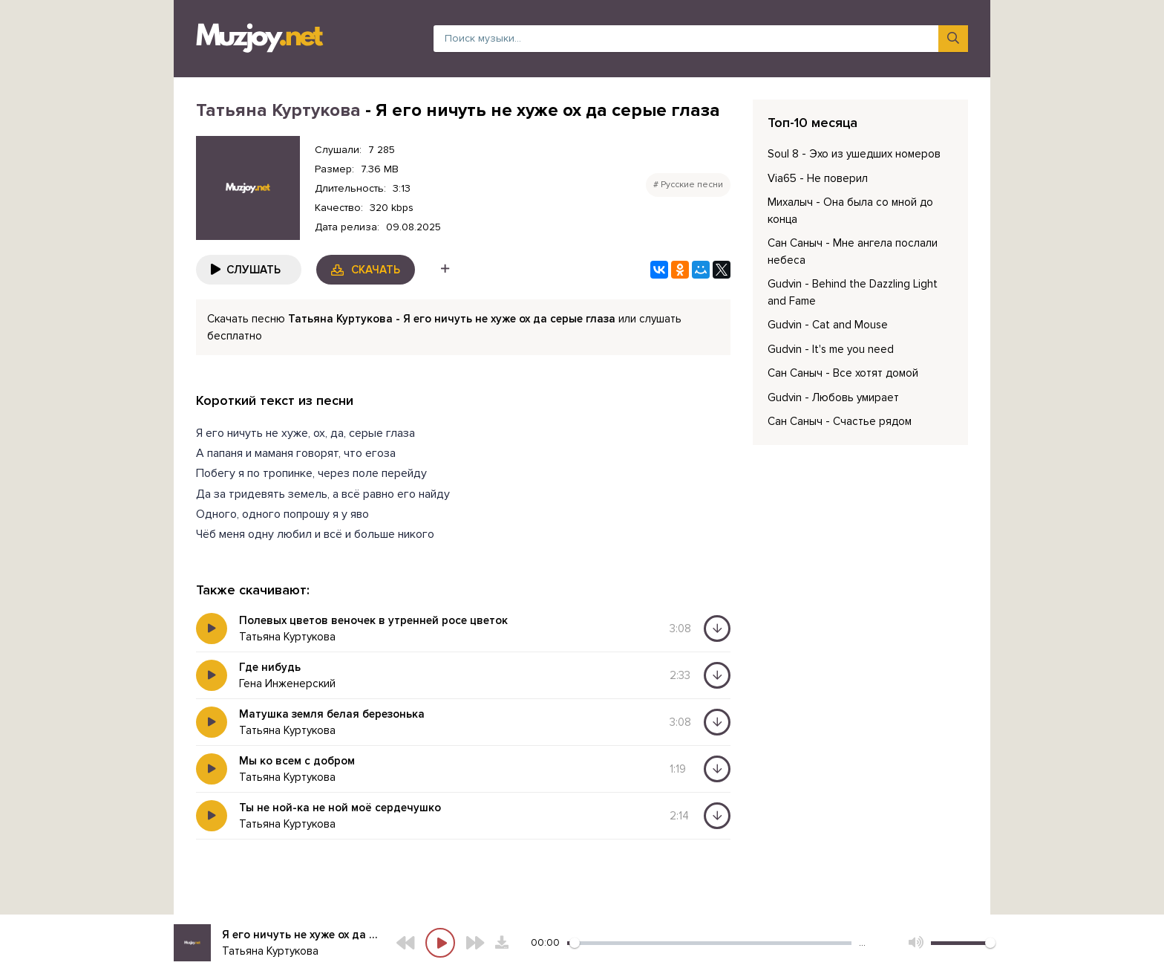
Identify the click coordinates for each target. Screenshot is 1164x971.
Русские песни (692, 184)
